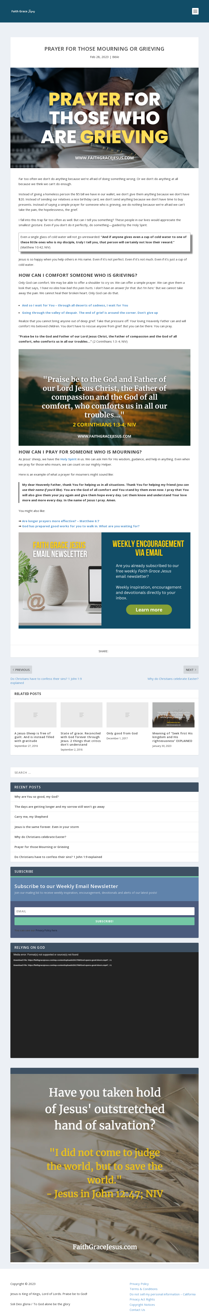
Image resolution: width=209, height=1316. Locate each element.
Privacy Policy (139, 1277)
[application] (104, 998)
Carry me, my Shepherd (31, 810)
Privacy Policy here (46, 924)
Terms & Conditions (144, 1282)
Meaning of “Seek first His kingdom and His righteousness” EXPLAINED (172, 730)
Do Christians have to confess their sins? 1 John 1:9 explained (58, 850)
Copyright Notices (142, 1298)
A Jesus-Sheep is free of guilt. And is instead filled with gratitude (34, 730)
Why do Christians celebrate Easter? (40, 830)
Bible (115, 50)
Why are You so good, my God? (36, 790)
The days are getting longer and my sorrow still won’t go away (59, 800)
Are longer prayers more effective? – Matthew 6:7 (60, 514)
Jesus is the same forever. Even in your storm (46, 820)
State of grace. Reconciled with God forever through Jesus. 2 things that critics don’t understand (81, 732)
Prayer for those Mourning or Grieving (41, 840)
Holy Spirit (68, 452)
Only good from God (122, 727)
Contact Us (137, 1303)
